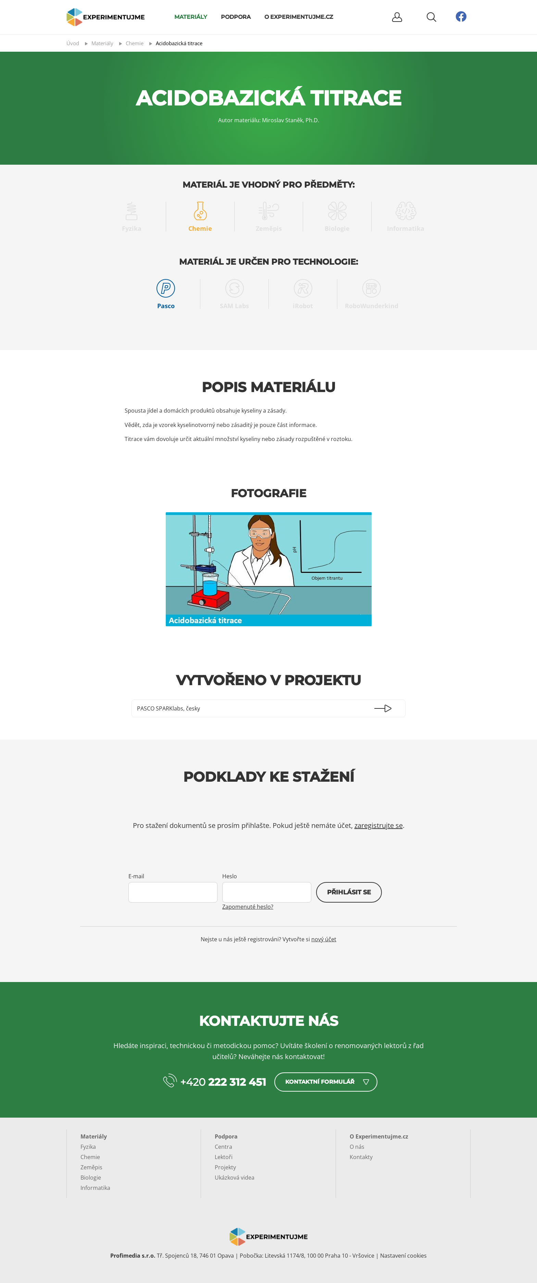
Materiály (190, 17)
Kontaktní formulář (319, 1082)
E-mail (136, 876)
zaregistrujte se (378, 825)
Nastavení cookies (403, 1255)
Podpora (236, 17)
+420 (223, 1082)
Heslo (229, 876)
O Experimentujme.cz (298, 17)
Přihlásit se (349, 892)
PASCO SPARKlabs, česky (168, 708)
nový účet (323, 939)
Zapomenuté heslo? (247, 906)
